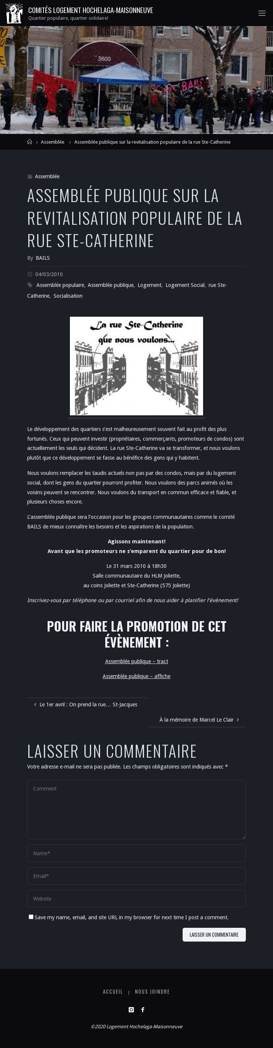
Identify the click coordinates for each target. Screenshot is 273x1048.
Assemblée (52, 142)
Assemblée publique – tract (136, 661)
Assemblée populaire (60, 285)
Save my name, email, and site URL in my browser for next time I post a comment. (129, 917)
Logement (149, 285)
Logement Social (185, 285)
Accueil (113, 991)
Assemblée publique (111, 285)
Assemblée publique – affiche (136, 676)
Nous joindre (152, 991)
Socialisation (68, 296)
